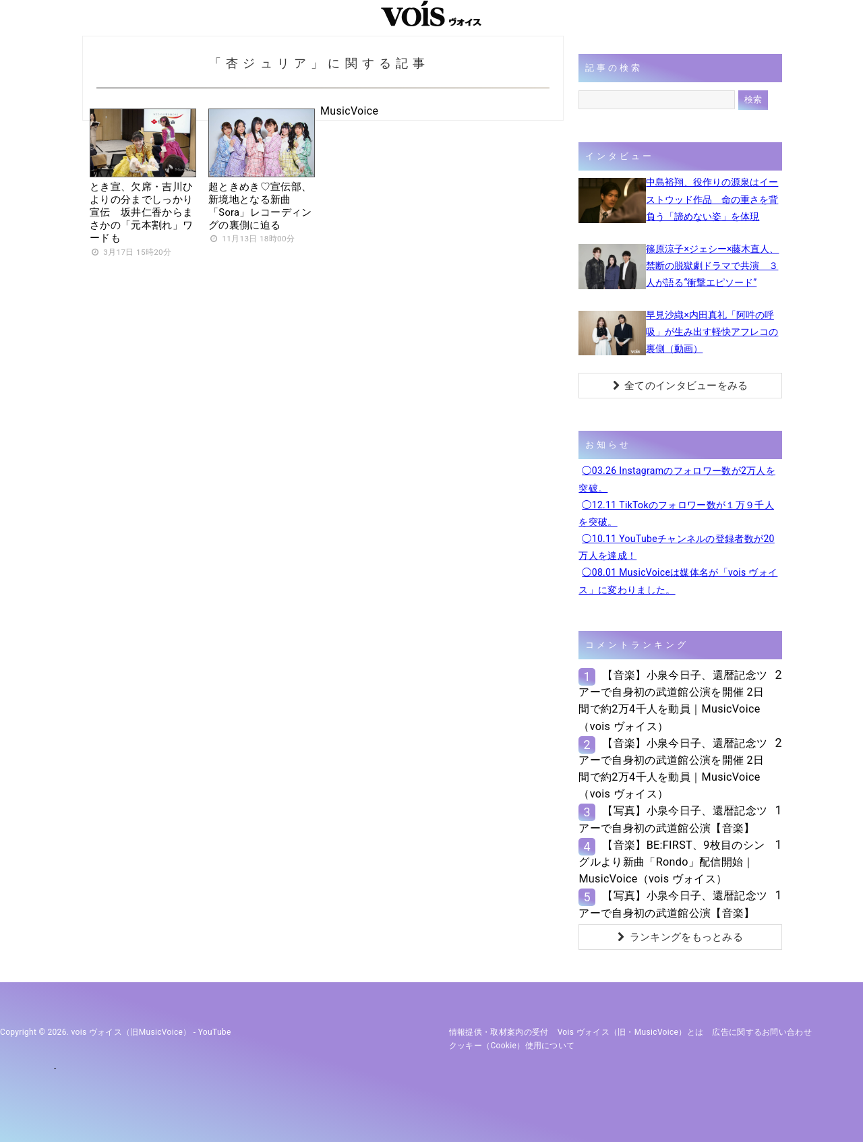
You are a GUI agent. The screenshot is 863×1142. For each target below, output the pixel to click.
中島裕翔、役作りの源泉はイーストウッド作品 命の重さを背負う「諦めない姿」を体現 (712, 199)
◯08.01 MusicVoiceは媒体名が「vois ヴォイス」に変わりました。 (677, 581)
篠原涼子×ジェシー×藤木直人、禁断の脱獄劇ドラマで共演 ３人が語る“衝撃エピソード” (712, 265)
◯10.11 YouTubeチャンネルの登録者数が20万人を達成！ (676, 547)
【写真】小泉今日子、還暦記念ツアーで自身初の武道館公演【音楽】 (672, 819)
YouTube (214, 1032)
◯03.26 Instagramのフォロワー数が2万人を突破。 (676, 479)
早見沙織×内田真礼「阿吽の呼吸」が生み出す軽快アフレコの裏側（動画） (712, 331)
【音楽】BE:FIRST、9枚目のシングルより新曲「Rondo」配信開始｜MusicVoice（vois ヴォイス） (671, 862)
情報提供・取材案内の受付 (499, 1032)
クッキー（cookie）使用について (512, 1045)
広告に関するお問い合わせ (762, 1032)
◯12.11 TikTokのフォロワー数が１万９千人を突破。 (676, 513)
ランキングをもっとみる (680, 937)
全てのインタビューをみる (680, 386)
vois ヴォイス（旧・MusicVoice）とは (631, 1032)
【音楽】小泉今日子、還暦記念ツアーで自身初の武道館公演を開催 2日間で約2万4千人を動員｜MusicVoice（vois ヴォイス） (672, 701)
